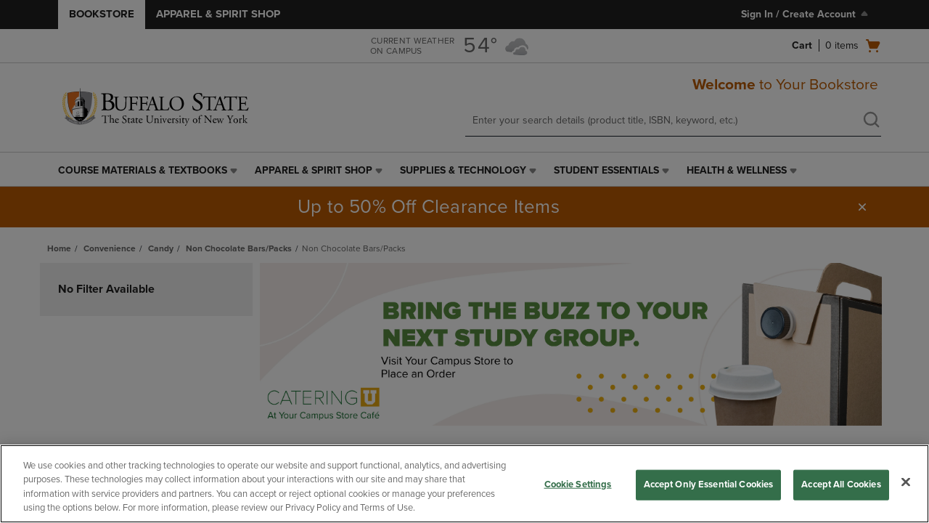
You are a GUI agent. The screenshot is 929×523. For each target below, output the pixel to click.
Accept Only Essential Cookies (709, 484)
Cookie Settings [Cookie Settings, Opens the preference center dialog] (578, 484)
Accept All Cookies (840, 484)
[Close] (906, 482)
